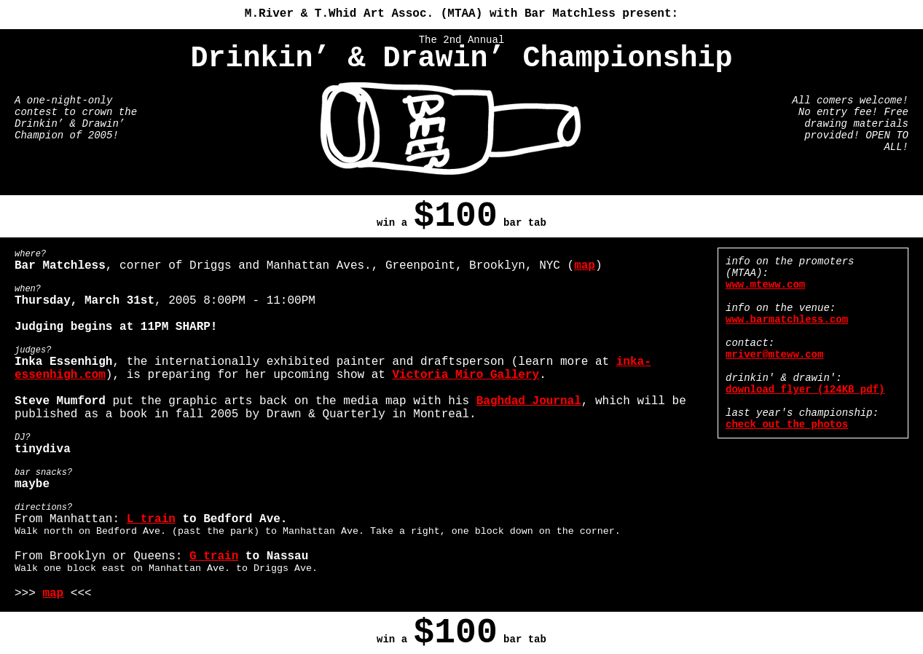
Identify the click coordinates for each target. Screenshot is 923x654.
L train (151, 519)
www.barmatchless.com (787, 320)
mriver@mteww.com (774, 355)
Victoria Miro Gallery (466, 375)
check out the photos (787, 424)
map (584, 265)
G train (213, 556)
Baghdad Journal (528, 401)
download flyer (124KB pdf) (805, 389)
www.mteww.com (765, 285)
